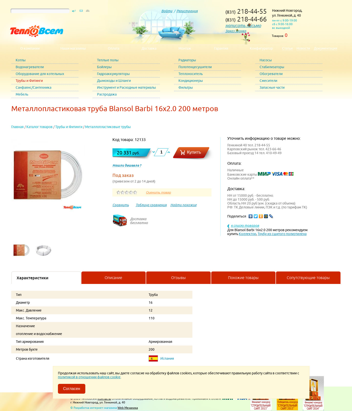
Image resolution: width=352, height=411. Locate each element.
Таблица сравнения (151, 205)
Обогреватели (271, 74)
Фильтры (185, 87)
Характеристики (32, 277)
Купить (194, 152)
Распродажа (107, 94)
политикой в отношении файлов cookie (89, 377)
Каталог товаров (39, 127)
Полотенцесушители (195, 67)
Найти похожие (183, 205)
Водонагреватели (30, 67)
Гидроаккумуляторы (113, 74)
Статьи (287, 48)
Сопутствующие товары (308, 277)
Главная (17, 127)
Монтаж (184, 48)
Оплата (113, 48)
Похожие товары (243, 277)
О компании (30, 48)
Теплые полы (108, 60)
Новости (303, 48)
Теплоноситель (190, 74)
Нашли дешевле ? (126, 165)
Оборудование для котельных (40, 74)
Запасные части (272, 87)
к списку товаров (245, 225)
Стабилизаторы (272, 67)
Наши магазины (73, 48)
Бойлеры (104, 67)
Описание (113, 277)
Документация (325, 48)
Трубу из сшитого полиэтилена (282, 234)
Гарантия (221, 48)
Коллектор (247, 234)
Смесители (268, 81)
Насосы (266, 60)
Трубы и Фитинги (29, 81)
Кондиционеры (190, 81)
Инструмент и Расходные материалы (126, 87)
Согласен (71, 389)
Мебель (22, 94)
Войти (166, 11)
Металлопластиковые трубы (108, 127)
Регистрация (187, 11)
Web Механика (128, 408)
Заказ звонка (235, 31)
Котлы (21, 60)
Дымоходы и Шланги (114, 81)
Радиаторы (187, 60)
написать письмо (243, 25)
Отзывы (178, 277)
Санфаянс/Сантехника (33, 87)
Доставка (149, 48)
